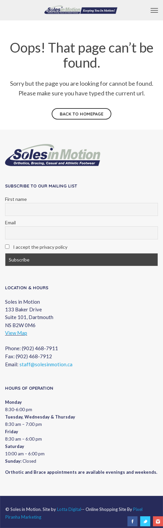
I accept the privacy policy (36, 247)
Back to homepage (81, 114)
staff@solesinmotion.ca (45, 364)
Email (10, 222)
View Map (16, 333)
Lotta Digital (69, 509)
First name (16, 199)
